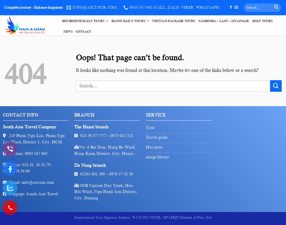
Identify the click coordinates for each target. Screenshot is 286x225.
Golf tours (262, 20)
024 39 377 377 (93, 136)
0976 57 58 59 (121, 174)
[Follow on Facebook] (231, 7)
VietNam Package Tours (173, 20)
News (68, 31)
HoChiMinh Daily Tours (85, 21)
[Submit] (276, 7)
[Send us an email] (236, 7)
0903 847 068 (36, 153)
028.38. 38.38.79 (36, 165)
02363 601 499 (92, 174)
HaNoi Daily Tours (130, 21)
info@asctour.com (38, 182)
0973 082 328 (121, 136)
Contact (83, 31)
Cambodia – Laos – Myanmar (223, 20)
